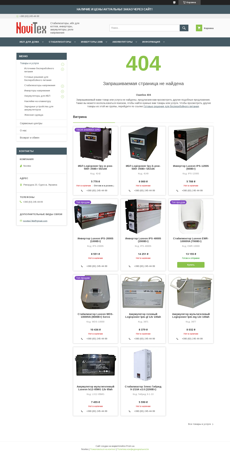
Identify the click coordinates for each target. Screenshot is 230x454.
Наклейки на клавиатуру (37, 101)
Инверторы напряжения (37, 90)
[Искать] (184, 28)
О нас (23, 130)
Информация (151, 42)
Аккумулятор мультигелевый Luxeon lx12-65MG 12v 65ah (95, 388)
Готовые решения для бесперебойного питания (171, 106)
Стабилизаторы (60, 42)
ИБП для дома (29, 42)
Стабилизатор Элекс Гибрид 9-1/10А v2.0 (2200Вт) (143, 388)
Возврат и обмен (29, 137)
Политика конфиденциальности (133, 449)
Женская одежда (33, 115)
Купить (191, 265)
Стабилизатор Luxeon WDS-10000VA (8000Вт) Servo (95, 315)
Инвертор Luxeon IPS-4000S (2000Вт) (143, 240)
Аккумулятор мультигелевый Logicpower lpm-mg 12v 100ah (191, 315)
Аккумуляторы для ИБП (37, 96)
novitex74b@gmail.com (35, 220)
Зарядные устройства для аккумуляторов (38, 108)
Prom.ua (130, 446)
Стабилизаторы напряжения (39, 85)
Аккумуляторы (122, 42)
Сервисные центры (31, 123)
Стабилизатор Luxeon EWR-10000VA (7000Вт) (191, 240)
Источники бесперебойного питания (39, 70)
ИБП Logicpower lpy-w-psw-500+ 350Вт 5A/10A (95, 167)
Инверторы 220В (92, 42)
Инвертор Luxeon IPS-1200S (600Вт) (191, 167)
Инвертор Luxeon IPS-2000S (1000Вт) (95, 240)
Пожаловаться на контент (103, 449)
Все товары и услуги (199, 424)
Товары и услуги (29, 63)
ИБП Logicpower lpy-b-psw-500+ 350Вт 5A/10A (143, 167)
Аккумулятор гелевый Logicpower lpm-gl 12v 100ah (143, 315)
